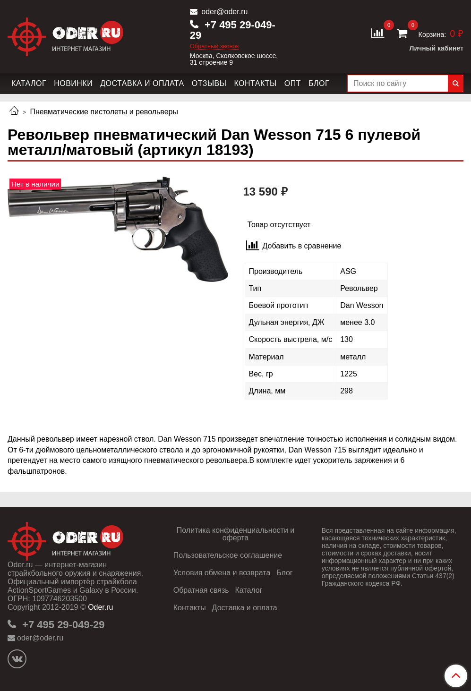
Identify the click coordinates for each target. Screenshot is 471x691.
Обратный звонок (214, 46)
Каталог (28, 83)
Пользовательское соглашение (227, 555)
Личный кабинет (436, 48)
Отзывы (209, 83)
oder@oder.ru (223, 12)
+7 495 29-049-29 (232, 30)
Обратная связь (201, 590)
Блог (318, 83)
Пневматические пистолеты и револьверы (104, 112)
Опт (292, 83)
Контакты (255, 83)
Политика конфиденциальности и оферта (235, 534)
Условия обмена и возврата (222, 573)
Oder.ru (100, 607)
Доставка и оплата (142, 83)
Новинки (73, 83)
